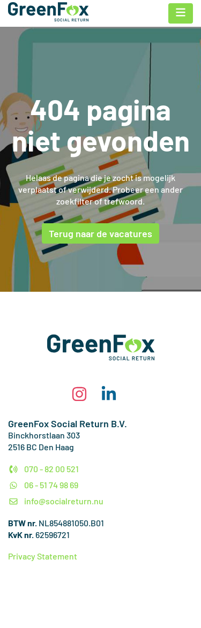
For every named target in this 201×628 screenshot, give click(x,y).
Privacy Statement (42, 556)
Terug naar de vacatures (100, 233)
